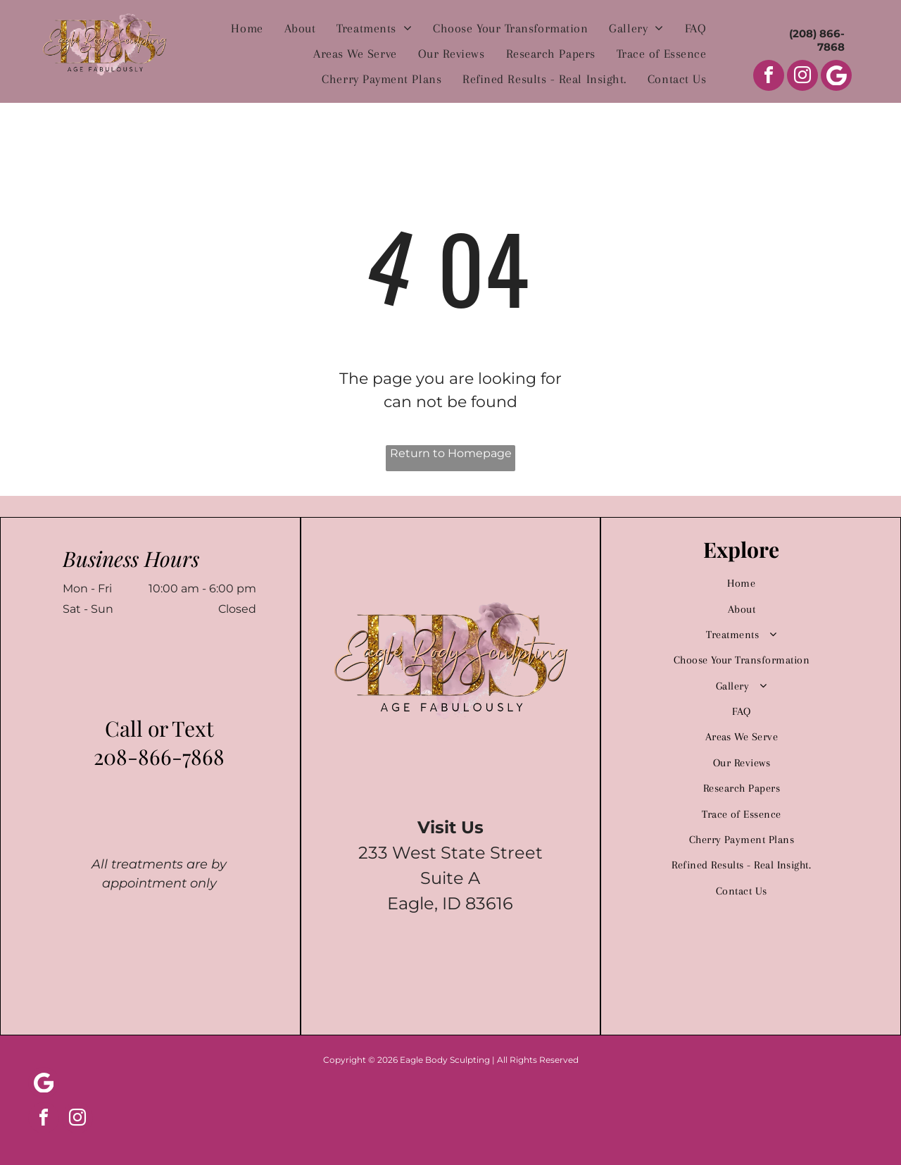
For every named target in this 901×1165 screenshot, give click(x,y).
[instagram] (802, 77)
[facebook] (768, 77)
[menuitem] (246, 28)
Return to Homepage (451, 453)
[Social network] (836, 77)
